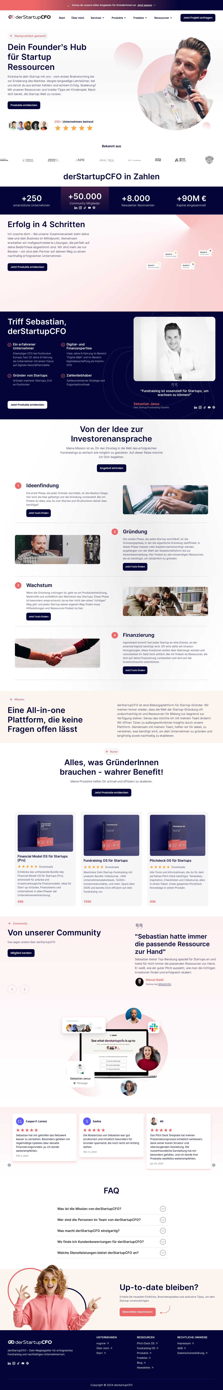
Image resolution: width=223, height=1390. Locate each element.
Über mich (77, 17)
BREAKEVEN (164, 984)
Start (62, 17)
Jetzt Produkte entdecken (27, 267)
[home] (29, 17)
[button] (12, 989)
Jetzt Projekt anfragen (197, 18)
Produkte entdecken (24, 105)
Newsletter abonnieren (138, 1312)
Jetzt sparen (144, 5)
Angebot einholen (111, 468)
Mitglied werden (21, 953)
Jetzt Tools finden (39, 513)
